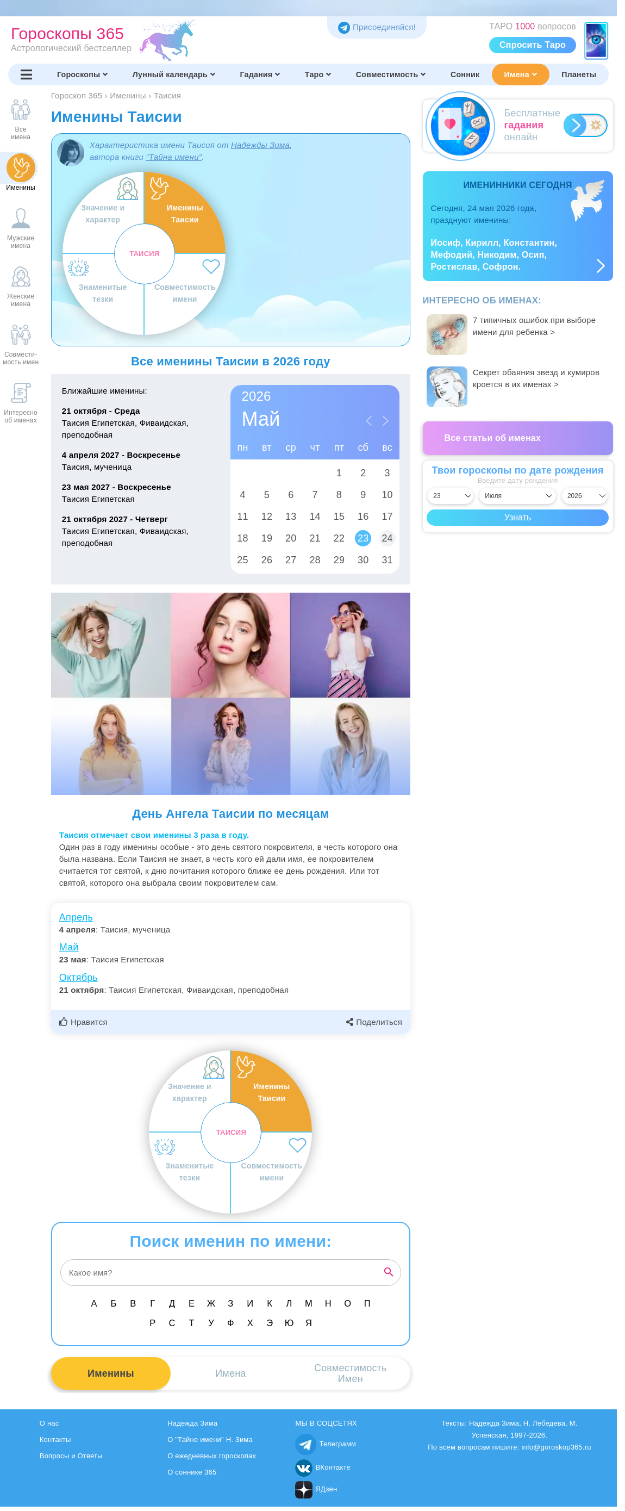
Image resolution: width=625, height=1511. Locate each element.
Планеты (578, 74)
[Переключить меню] (26, 74)
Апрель (76, 917)
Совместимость (391, 74)
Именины (111, 1373)
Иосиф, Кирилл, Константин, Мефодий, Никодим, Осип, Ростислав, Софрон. (494, 254)
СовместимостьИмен (350, 1373)
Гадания (260, 74)
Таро (318, 74)
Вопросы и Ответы (71, 1456)
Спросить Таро (532, 44)
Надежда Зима (192, 1423)
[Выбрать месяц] (517, 496)
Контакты (55, 1439)
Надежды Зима (260, 145)
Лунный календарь (174, 74)
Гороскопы (82, 74)
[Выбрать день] (450, 496)
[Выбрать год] (585, 496)
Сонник (465, 74)
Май (69, 947)
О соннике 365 (191, 1472)
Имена (520, 74)
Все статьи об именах (493, 438)
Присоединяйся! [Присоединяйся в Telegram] (377, 27)
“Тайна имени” (173, 156)
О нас (49, 1423)
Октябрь (78, 977)
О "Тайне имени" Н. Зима (210, 1439)
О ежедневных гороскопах (211, 1456)
